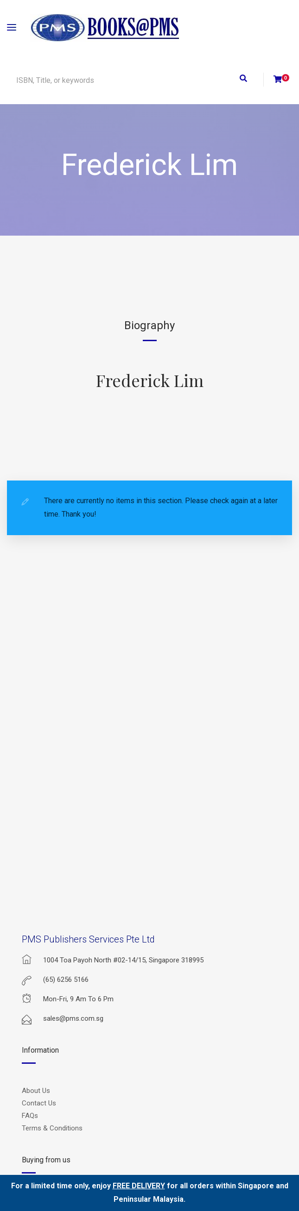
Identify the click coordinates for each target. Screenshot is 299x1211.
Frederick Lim (150, 380)
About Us (36, 1090)
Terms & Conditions (52, 1128)
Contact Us (39, 1103)
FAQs (30, 1115)
